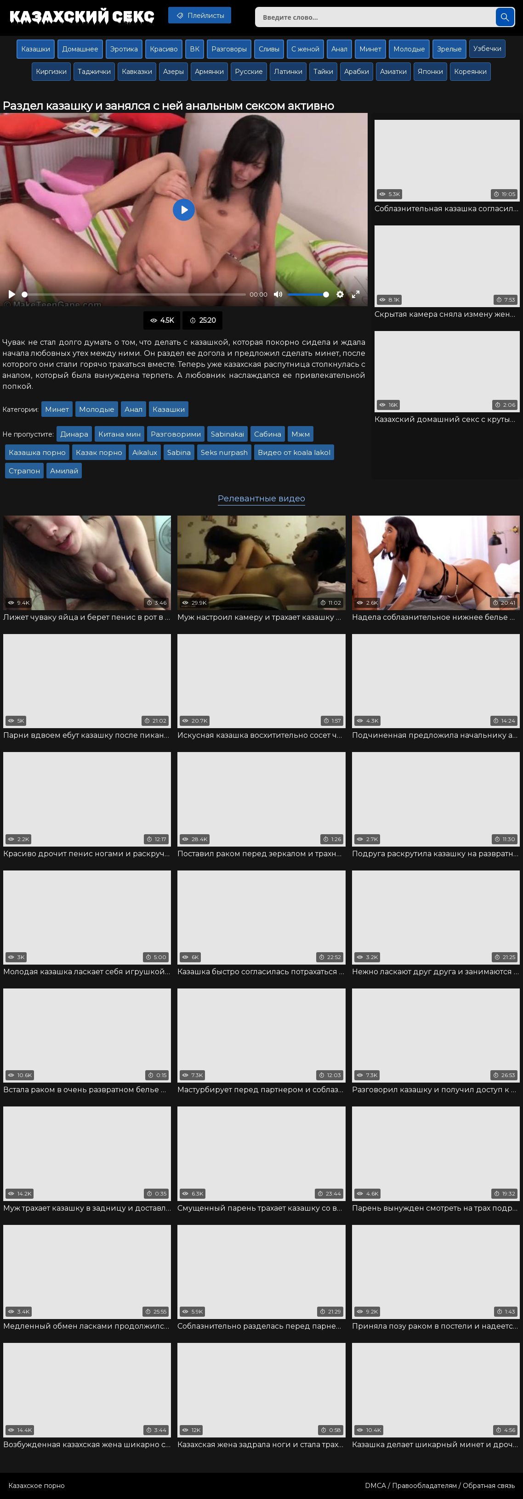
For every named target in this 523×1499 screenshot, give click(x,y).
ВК (194, 49)
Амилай (64, 470)
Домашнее (80, 49)
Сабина (267, 434)
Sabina (179, 452)
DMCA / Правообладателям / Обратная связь (440, 1486)
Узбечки (487, 49)
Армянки (209, 71)
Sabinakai (227, 434)
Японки (430, 71)
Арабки (356, 71)
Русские (249, 71)
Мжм (300, 434)
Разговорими (176, 434)
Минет (370, 49)
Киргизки (51, 71)
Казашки (35, 49)
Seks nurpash (224, 452)
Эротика (124, 49)
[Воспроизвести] (12, 294)
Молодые (409, 49)
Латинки (288, 71)
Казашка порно (37, 452)
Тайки (323, 71)
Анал (339, 49)
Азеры (173, 71)
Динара (74, 434)
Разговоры (229, 49)
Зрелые (449, 49)
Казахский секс (81, 16)
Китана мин (119, 434)
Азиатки (393, 71)
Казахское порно (36, 1486)
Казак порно (99, 452)
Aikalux (144, 452)
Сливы (269, 49)
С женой (305, 49)
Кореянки (470, 71)
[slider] (134, 294)
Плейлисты (199, 15)
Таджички (94, 71)
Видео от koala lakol (294, 452)
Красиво (164, 49)
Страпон (24, 470)
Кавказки (137, 71)
